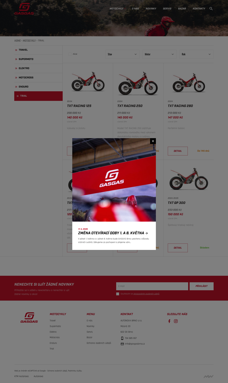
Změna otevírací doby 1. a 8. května (113, 233)
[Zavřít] (153, 141)
